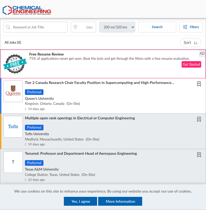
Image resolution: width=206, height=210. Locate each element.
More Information (120, 201)
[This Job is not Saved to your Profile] (200, 85)
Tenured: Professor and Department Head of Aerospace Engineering (81, 153)
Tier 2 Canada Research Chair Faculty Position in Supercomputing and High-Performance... (99, 82)
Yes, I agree (81, 201)
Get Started (191, 65)
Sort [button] (191, 43)
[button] (201, 12)
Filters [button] (191, 27)
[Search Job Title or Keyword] (39, 27)
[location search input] (87, 27)
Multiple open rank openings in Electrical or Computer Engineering (80, 118)
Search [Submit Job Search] (157, 27)
